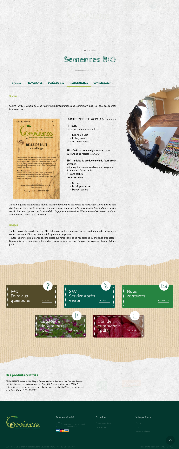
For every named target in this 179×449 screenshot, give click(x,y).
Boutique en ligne (148, 36)
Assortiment (110, 36)
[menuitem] (160, 5)
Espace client (101, 427)
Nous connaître (54, 36)
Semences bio (28, 36)
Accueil (83, 50)
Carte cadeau (80, 36)
